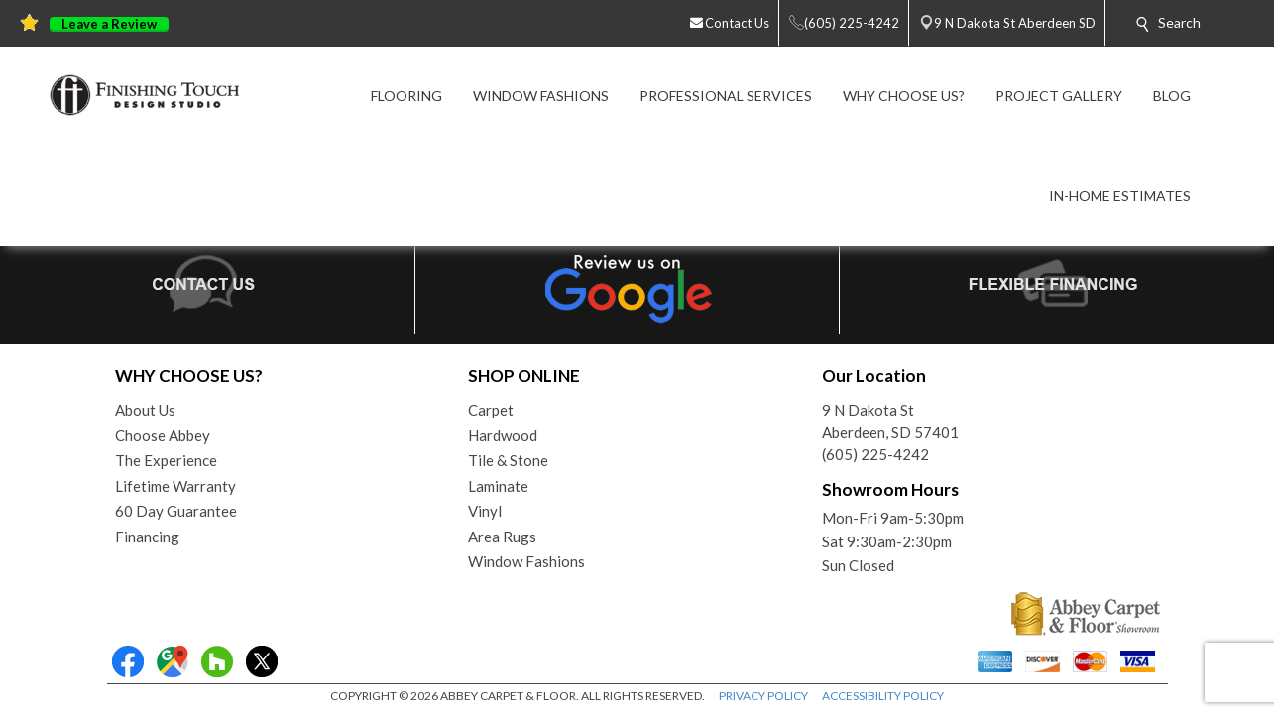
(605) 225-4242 (875, 454)
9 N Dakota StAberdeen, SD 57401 (890, 421)
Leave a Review (109, 24)
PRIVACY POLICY (763, 695)
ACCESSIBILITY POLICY (883, 695)
